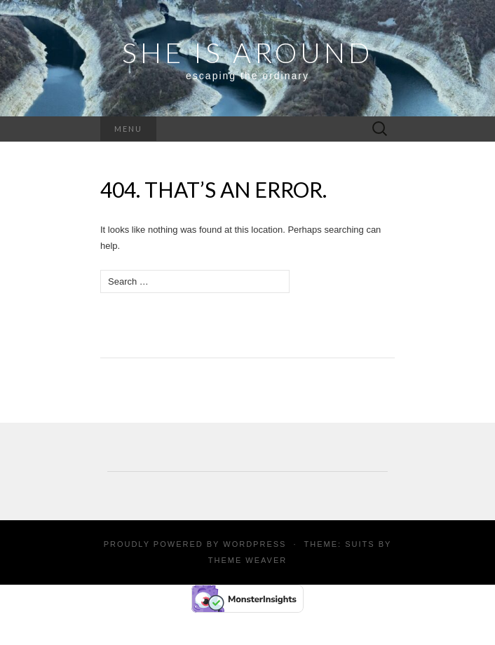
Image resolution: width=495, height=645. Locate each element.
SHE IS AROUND (247, 52)
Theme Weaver (247, 560)
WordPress (254, 544)
